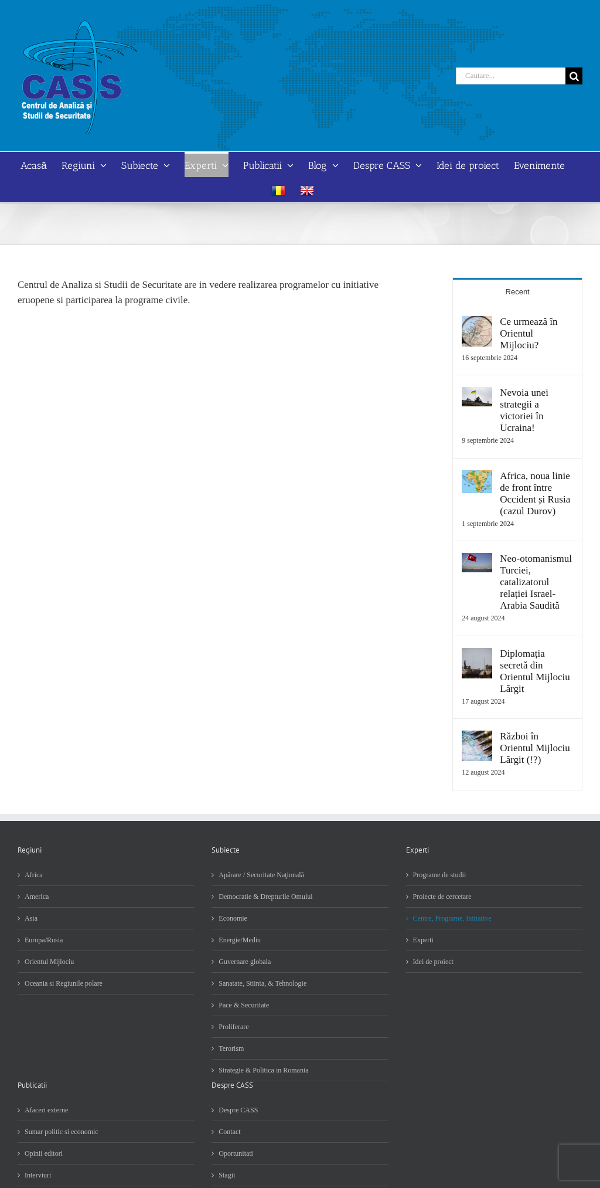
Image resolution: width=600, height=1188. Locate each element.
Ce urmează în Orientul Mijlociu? (528, 333)
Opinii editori (44, 1153)
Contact (229, 1132)
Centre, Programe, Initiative (452, 918)
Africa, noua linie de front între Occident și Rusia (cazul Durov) (535, 493)
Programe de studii (439, 875)
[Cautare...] (510, 75)
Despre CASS (238, 1110)
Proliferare (233, 1027)
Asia (31, 918)
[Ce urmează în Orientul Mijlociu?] (477, 323)
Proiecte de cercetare (442, 896)
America (37, 896)
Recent (518, 291)
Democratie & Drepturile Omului (265, 896)
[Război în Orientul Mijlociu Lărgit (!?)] (477, 738)
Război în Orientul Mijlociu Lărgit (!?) (535, 748)
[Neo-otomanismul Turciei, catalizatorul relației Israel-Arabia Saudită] (477, 560)
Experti (423, 940)
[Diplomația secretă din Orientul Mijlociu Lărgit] (477, 655)
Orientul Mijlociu (49, 962)
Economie (233, 918)
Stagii (227, 1175)
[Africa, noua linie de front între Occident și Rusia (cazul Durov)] (477, 477)
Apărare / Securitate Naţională (261, 875)
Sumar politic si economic (61, 1132)
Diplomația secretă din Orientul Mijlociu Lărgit (535, 671)
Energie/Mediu (240, 940)
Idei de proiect (433, 962)
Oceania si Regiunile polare (64, 983)
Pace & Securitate (244, 1005)
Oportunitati (236, 1153)
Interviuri (38, 1175)
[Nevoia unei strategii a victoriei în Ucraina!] (477, 394)
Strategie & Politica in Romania (263, 1070)
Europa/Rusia (44, 940)
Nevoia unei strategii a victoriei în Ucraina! (524, 410)
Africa (34, 875)
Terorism (231, 1048)
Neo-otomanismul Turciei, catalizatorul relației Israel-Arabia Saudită (536, 582)
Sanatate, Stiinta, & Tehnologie (262, 983)
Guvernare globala (245, 962)
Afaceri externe (46, 1110)
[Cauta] (573, 75)
